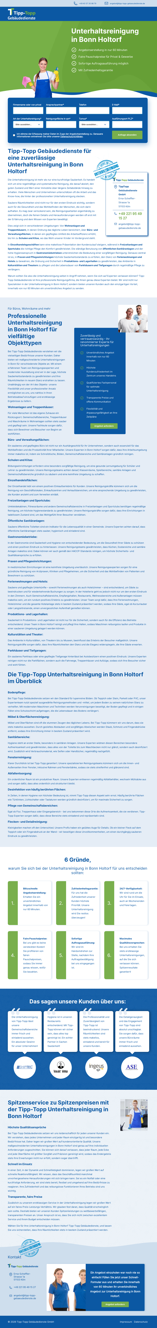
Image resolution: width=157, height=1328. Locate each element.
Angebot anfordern (104, 426)
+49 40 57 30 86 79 (87, 3)
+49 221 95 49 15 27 (25, 1287)
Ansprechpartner (55, 104)
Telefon (82, 104)
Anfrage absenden (127, 135)
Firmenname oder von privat (27, 104)
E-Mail (115, 104)
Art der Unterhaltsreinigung (27, 118)
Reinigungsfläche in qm (58, 118)
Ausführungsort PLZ (122, 118)
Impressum (126, 1321)
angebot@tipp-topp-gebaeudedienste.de (127, 3)
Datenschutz (141, 1321)
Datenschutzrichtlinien (71, 136)
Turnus (83, 118)
